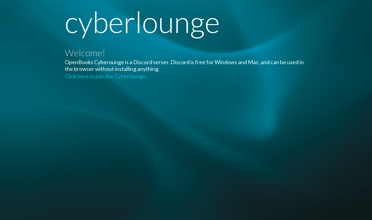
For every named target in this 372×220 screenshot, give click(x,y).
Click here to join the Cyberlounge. (106, 76)
